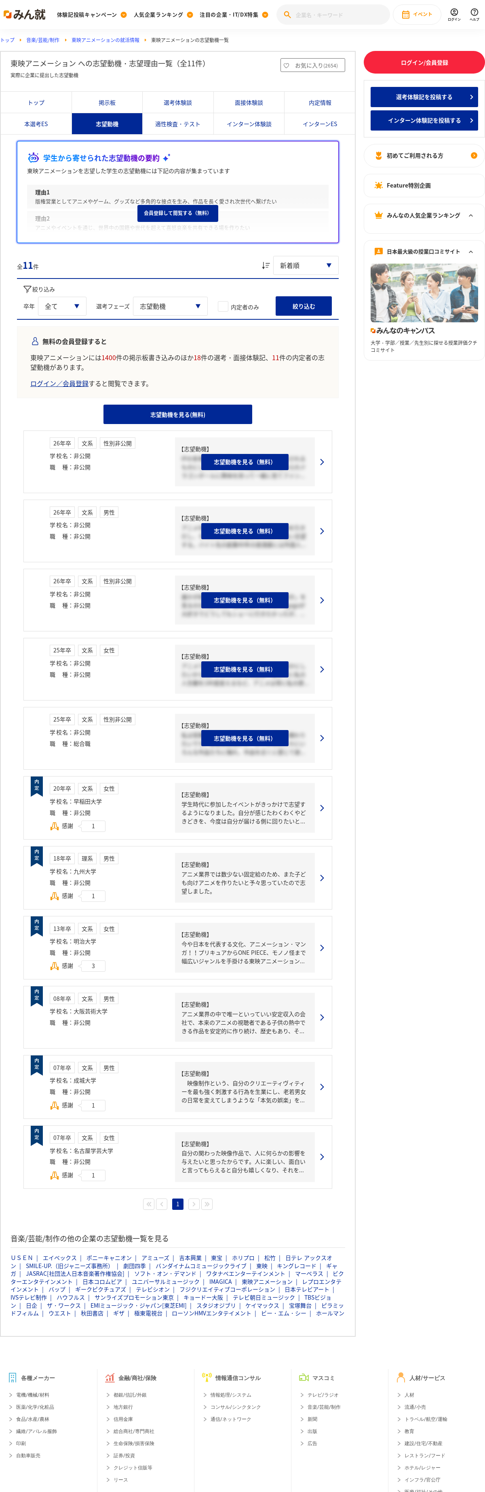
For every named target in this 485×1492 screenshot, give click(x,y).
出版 (312, 1431)
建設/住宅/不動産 (424, 1443)
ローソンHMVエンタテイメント (211, 1313)
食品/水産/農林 (32, 1419)
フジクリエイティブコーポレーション (227, 1289)
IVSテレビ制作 (29, 1297)
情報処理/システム (231, 1395)
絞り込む (304, 306)
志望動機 (107, 124)
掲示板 (107, 102)
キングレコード (296, 1266)
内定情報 (320, 102)
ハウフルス (71, 1297)
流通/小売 (415, 1407)
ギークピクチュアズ (100, 1289)
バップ (56, 1289)
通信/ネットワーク (231, 1419)
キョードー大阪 (203, 1297)
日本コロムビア (102, 1281)
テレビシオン (153, 1289)
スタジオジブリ (216, 1305)
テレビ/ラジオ (323, 1395)
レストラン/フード (425, 1455)
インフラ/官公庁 (423, 1480)
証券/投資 (124, 1455)
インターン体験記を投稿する (424, 120)
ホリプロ (243, 1258)
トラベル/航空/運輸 (426, 1419)
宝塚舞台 (300, 1305)
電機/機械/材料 (32, 1395)
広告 (312, 1443)
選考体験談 (178, 102)
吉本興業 (190, 1258)
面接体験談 (249, 102)
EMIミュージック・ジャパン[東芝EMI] (139, 1305)
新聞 (312, 1419)
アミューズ (155, 1258)
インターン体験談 (249, 124)
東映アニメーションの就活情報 (105, 40)
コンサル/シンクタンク (236, 1407)
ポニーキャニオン (109, 1258)
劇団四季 (134, 1266)
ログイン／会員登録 (59, 383)
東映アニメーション (267, 1281)
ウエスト (59, 1313)
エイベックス (60, 1258)
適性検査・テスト (177, 124)
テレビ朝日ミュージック (264, 1297)
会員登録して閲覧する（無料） (178, 213)
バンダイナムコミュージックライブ (201, 1266)
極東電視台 (148, 1313)
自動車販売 (28, 1455)
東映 (262, 1266)
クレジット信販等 (133, 1468)
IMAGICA (220, 1281)
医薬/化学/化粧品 (35, 1407)
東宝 (216, 1258)
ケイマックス (262, 1305)
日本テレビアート (307, 1289)
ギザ (118, 1313)
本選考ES (36, 124)
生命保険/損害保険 (134, 1443)
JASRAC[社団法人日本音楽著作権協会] (75, 1273)
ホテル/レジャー (423, 1468)
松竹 (270, 1258)
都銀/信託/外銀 (130, 1395)
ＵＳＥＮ (22, 1258)
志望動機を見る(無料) (177, 414)
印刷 (21, 1443)
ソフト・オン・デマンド (165, 1273)
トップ (7, 40)
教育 (409, 1431)
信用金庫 (123, 1419)
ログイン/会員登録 (424, 62)
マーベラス (309, 1273)
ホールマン (330, 1313)
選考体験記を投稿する (424, 97)
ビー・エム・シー (283, 1313)
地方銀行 (123, 1407)
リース (121, 1480)
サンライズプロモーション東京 (134, 1297)
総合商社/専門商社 (134, 1431)
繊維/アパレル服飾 (36, 1431)
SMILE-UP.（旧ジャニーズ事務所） (70, 1266)
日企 (31, 1305)
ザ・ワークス (64, 1305)
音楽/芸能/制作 (42, 40)
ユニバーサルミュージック (166, 1281)
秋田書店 (92, 1313)
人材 (409, 1395)
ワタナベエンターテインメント (245, 1273)
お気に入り (316, 65)
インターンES (320, 124)
